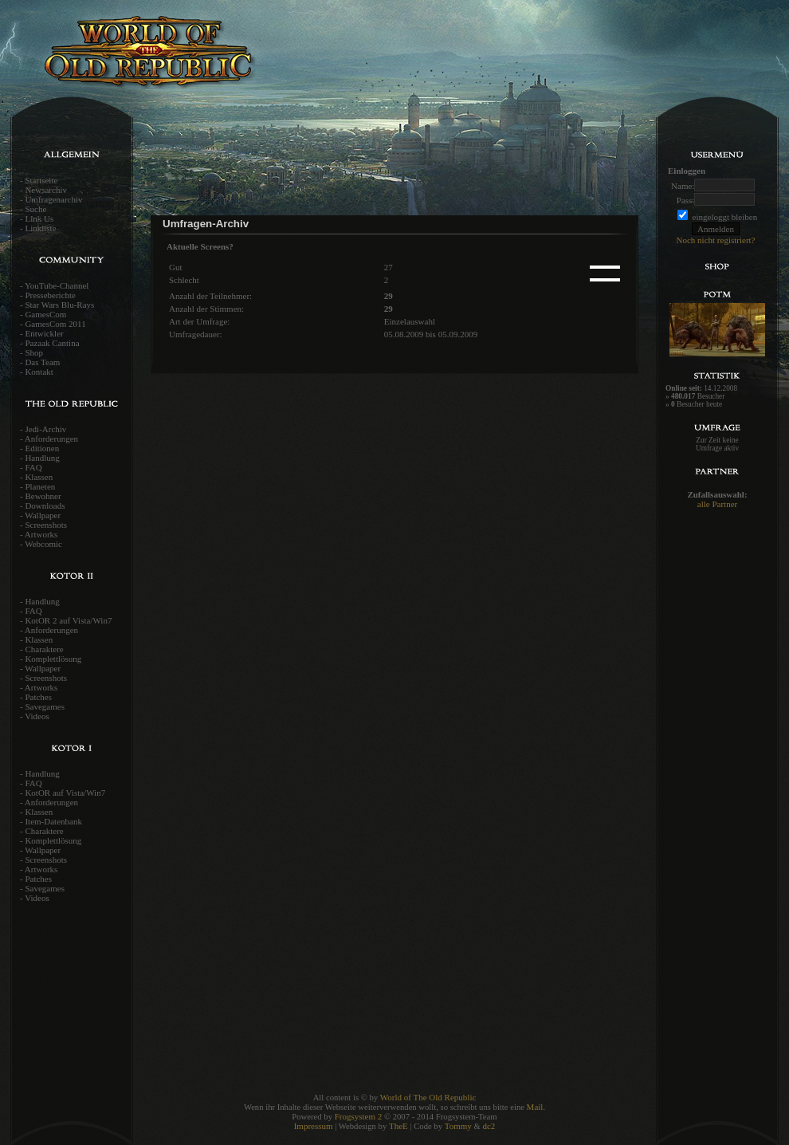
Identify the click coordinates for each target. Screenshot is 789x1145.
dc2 (488, 1126)
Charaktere (44, 649)
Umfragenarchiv (53, 199)
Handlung (42, 457)
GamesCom (45, 314)
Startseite (41, 180)
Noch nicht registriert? (716, 240)
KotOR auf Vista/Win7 (65, 792)
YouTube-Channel (56, 285)
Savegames (44, 706)
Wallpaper (43, 515)
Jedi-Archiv (45, 429)
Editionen (42, 448)
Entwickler (44, 333)
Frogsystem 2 (359, 1116)
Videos (37, 716)
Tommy (458, 1126)
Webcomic (43, 544)
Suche (35, 209)
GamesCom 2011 (55, 324)
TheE (398, 1126)
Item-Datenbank (53, 821)
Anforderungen (51, 438)
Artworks (41, 534)
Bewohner (43, 496)
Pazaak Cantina (52, 343)
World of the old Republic (199, 60)
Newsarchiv (46, 190)
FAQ (33, 467)
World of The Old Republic (428, 1097)
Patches (38, 697)
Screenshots (46, 524)
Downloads (45, 505)
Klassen (39, 477)
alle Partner (717, 504)
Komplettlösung (53, 658)
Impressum (313, 1126)
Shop (34, 352)
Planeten (40, 486)
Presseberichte (50, 295)
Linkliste (40, 228)
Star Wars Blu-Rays (59, 304)
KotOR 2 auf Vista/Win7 (68, 620)
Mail (535, 1107)
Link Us (39, 218)
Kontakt (39, 371)
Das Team (42, 362)
